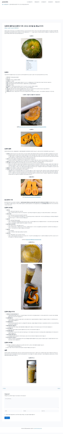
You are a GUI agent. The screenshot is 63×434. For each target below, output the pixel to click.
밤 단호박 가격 (29, 64)
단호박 (28, 62)
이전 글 (4, 388)
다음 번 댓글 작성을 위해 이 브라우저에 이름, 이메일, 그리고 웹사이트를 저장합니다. (20, 415)
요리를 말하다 (44, 1)
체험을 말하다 (57, 1)
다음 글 (59, 388)
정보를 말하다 (51, 1)
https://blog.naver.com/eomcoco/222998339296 (32, 197)
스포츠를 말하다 (31, 1)
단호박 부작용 (29, 68)
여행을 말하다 (38, 1)
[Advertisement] (31, 12)
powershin (5, 2)
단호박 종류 (29, 63)
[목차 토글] (35, 61)
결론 (28, 69)
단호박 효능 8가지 (30, 67)
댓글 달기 (6, 28)
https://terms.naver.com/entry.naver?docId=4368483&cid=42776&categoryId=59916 (32, 126)
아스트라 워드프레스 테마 (37, 429)
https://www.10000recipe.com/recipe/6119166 (33, 239)
